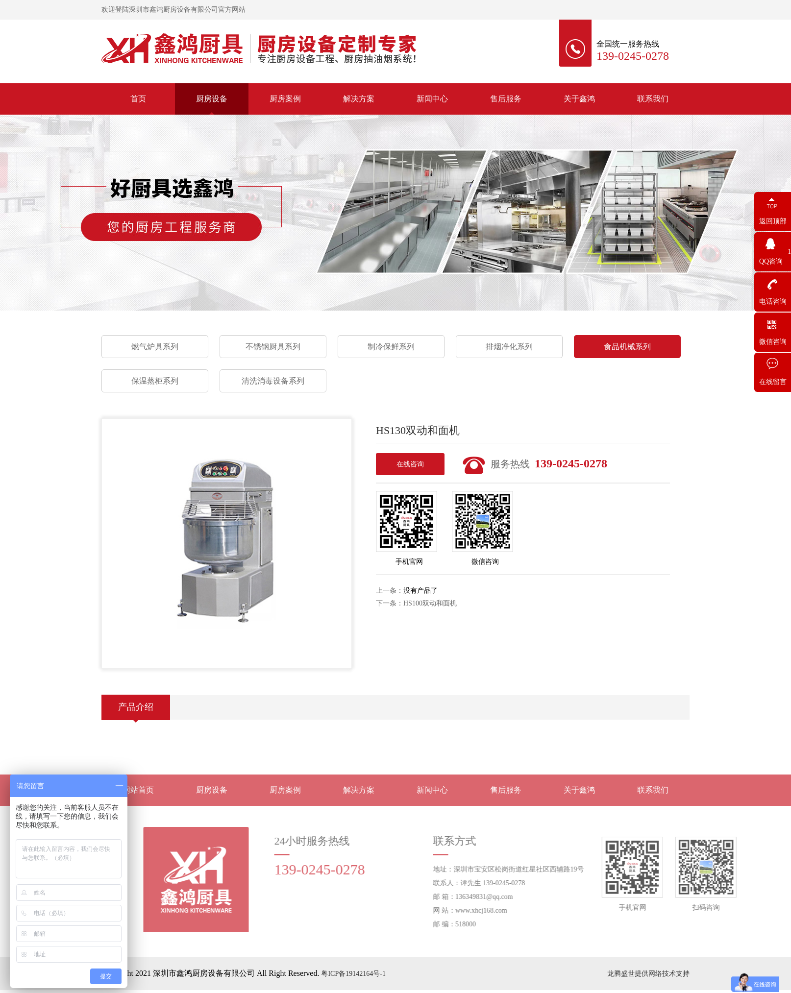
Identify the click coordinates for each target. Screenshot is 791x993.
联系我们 (652, 99)
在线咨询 (410, 464)
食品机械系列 (627, 346)
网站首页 (138, 798)
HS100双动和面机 (430, 603)
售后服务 (505, 99)
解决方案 (358, 99)
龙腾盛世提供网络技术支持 (648, 973)
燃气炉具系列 (154, 346)
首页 (138, 99)
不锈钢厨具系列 (273, 346)
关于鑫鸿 (579, 99)
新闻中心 (432, 99)
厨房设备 (211, 99)
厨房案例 (285, 99)
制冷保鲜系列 (391, 346)
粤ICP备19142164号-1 (353, 973)
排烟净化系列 (509, 346)
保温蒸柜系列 (154, 381)
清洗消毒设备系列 (273, 381)
